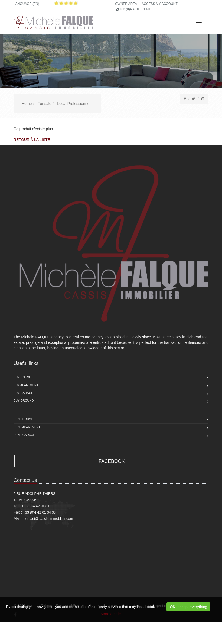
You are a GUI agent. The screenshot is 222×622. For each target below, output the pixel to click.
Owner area (126, 4)
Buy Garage (23, 393)
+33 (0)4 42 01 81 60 (134, 9)
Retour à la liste (32, 139)
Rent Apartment (27, 427)
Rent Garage (24, 435)
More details (111, 614)
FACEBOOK (112, 461)
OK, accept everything (188, 607)
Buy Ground (24, 400)
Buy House (22, 377)
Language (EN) (26, 4)
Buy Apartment (26, 385)
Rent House (23, 419)
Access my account (159, 4)
